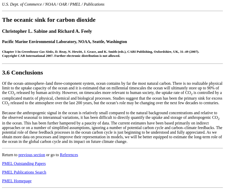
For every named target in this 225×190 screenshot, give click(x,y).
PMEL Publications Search (24, 172)
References (69, 155)
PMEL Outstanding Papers (24, 163)
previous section (31, 155)
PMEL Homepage (16, 181)
